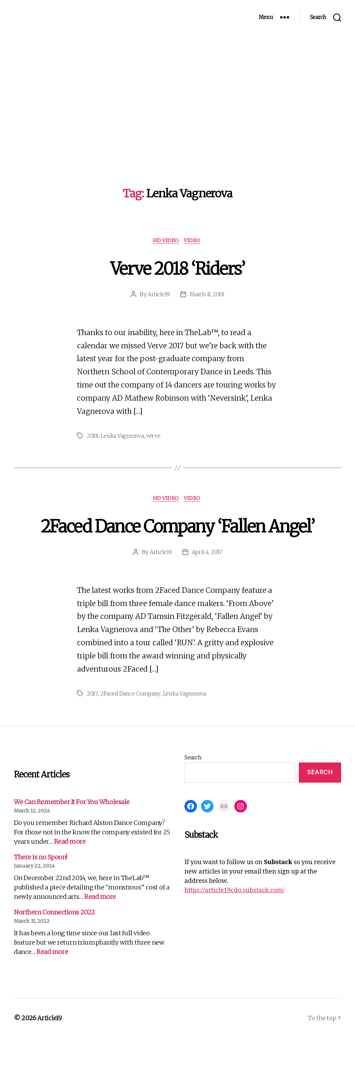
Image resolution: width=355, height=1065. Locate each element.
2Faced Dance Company (130, 721)
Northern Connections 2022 (54, 940)
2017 (92, 721)
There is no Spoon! (40, 884)
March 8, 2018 (207, 295)
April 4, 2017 (207, 579)
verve (155, 437)
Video (194, 241)
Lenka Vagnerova (123, 437)
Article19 (158, 295)
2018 (93, 437)
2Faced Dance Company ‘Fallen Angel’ (177, 539)
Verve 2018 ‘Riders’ (177, 268)
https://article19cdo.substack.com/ (234, 918)
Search (192, 784)
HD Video (165, 241)
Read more (70, 869)
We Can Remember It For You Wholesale (72, 829)
